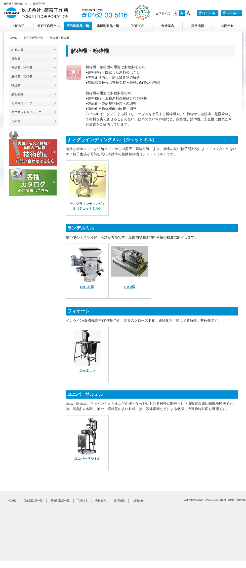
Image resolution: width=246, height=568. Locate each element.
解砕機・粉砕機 (21, 76)
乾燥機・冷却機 (21, 67)
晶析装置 (17, 94)
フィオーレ (87, 370)
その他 (15, 121)
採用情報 (119, 500)
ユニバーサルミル (87, 458)
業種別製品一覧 (60, 500)
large (188, 13)
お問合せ (137, 500)
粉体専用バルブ (21, 103)
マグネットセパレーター (27, 112)
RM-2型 (129, 287)
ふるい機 (17, 49)
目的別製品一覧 (33, 37)
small (176, 13)
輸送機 (15, 85)
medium (182, 13)
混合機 (15, 58)
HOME (13, 37)
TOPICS (82, 500)
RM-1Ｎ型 (87, 287)
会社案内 (100, 500)
